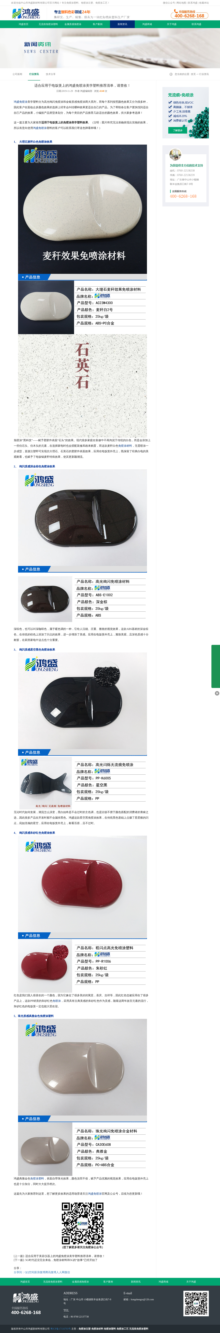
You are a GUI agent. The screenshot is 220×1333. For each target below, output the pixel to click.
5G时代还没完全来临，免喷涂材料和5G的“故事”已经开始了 (61, 1260)
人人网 (60, 1272)
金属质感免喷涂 (72, 24)
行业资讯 (34, 74)
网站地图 (181, 3)
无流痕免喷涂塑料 (48, 24)
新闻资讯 (122, 24)
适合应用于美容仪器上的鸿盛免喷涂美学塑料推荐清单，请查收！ (65, 1256)
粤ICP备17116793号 (60, 1328)
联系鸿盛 (192, 3)
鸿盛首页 (23, 24)
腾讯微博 (50, 1272)
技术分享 (51, 74)
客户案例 (97, 24)
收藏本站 (204, 3)
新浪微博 (39, 1272)
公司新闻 (17, 74)
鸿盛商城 (147, 24)
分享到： (19, 1272)
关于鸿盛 (172, 24)
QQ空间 (29, 1272)
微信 (67, 1272)
